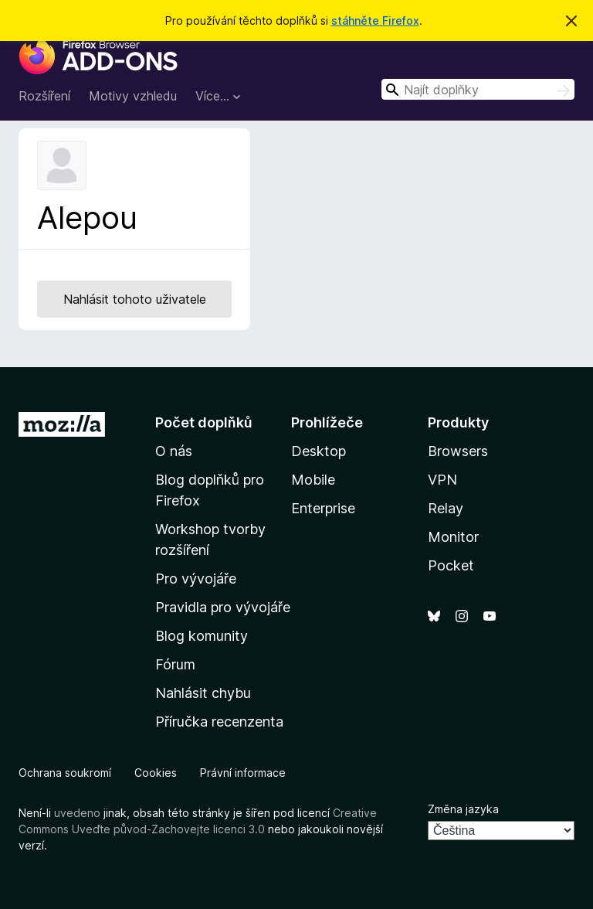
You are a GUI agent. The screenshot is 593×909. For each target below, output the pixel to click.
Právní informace (243, 772)
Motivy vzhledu (133, 96)
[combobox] (477, 89)
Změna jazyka (463, 808)
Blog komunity (201, 636)
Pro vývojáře (195, 578)
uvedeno (78, 812)
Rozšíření (44, 96)
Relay (445, 508)
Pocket (451, 565)
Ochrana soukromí (65, 772)
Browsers (458, 451)
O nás (173, 451)
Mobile (313, 480)
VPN (442, 480)
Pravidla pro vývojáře (222, 607)
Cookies (155, 772)
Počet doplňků (203, 422)
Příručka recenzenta (219, 721)
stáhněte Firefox (375, 20)
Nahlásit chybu (203, 693)
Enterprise (323, 508)
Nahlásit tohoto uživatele (134, 299)
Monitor (453, 537)
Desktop (318, 451)
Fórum (175, 664)
